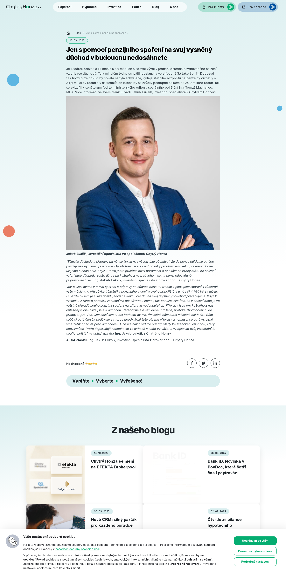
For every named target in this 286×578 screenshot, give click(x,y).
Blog (155, 7)
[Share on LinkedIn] (215, 363)
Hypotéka (89, 7)
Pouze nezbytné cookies (255, 551)
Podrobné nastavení (255, 561)
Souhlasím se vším (255, 540)
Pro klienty (216, 7)
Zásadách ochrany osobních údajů (78, 549)
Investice (114, 7)
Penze (137, 7)
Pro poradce (257, 7)
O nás (174, 7)
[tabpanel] (84, 474)
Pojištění (65, 7)
